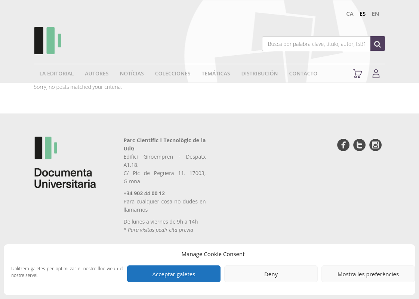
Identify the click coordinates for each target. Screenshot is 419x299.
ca (349, 13)
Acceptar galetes (173, 274)
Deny (271, 274)
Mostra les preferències (368, 274)
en (375, 13)
